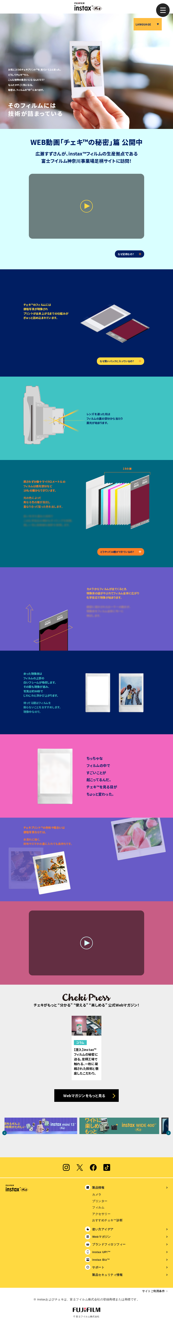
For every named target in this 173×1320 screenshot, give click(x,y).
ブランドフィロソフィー (108, 1244)
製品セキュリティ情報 (107, 1275)
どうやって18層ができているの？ (120, 552)
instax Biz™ (101, 1259)
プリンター (99, 1201)
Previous (4, 1133)
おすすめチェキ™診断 (107, 1220)
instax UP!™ (101, 1252)
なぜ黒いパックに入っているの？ (120, 361)
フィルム (98, 1207)
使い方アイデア (102, 1229)
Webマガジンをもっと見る (84, 1095)
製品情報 (98, 1187)
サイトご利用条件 (153, 1291)
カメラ (96, 1194)
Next (168, 1133)
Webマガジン (101, 1236)
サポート (98, 1267)
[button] (163, 10)
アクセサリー (101, 1214)
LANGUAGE (143, 24)
